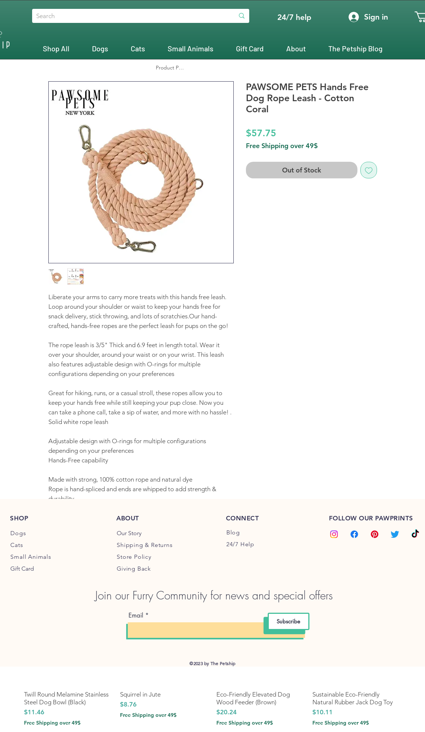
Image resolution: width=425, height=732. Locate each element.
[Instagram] (334, 534)
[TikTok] (415, 534)
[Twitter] (395, 534)
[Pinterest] (375, 534)
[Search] (127, 16)
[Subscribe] (288, 621)
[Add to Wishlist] (368, 170)
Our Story (129, 533)
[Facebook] (354, 534)
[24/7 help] (294, 17)
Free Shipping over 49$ (282, 146)
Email (135, 615)
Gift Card (22, 568)
